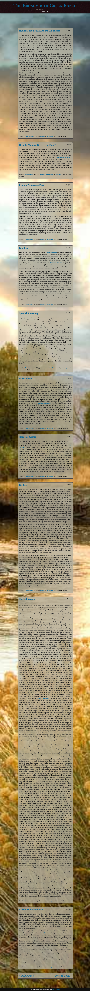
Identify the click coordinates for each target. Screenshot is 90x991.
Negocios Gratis (27, 436)
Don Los (23, 248)
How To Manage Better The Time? (37, 145)
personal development (46, 174)
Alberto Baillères (51, 253)
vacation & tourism (52, 368)
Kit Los (23, 485)
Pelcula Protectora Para (31, 185)
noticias (42, 136)
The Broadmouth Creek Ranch (45, 5)
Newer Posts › (63, 975)
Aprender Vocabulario (31, 909)
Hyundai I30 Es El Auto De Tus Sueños (39, 30)
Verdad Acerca (27, 599)
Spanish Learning (28, 313)
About (43, 11)
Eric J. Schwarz (56, 989)
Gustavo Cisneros (56, 263)
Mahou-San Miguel (63, 157)
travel (43, 368)
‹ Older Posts (26, 975)
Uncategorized (29, 136)
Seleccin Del (25, 378)
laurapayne (50, 136)
